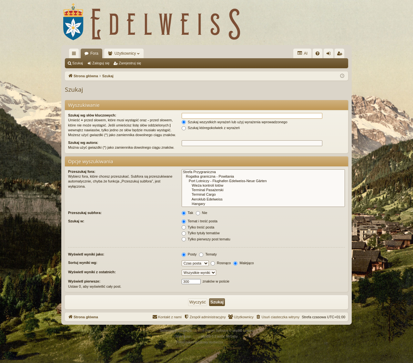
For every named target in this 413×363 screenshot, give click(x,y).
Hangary (263, 204)
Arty (195, 336)
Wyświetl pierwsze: (84, 281)
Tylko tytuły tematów (201, 233)
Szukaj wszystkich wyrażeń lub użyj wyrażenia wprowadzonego (234, 122)
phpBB (197, 330)
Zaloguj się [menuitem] (330, 54)
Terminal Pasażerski (263, 190)
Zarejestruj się (130, 63)
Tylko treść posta (198, 227)
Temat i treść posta (199, 221)
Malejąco (243, 263)
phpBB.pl (230, 342)
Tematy (208, 254)
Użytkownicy (125, 53)
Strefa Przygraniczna (263, 172)
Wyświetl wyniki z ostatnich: (92, 272)
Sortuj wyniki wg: (82, 263)
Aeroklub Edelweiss (263, 199)
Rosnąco (221, 263)
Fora (94, 53)
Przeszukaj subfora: (85, 213)
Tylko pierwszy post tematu (206, 239)
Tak (187, 213)
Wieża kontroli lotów (263, 185)
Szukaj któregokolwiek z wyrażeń (211, 128)
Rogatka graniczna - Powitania (263, 176)
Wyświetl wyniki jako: (86, 254)
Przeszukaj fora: (81, 171)
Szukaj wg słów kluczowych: (92, 115)
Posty (189, 254)
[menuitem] (317, 53)
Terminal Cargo (263, 194)
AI (302, 53)
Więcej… (75, 54)
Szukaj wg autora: (83, 142)
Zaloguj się (100, 63)
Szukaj (77, 63)
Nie (201, 213)
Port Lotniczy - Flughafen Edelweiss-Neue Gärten (263, 181)
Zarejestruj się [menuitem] (340, 54)
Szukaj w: (76, 221)
